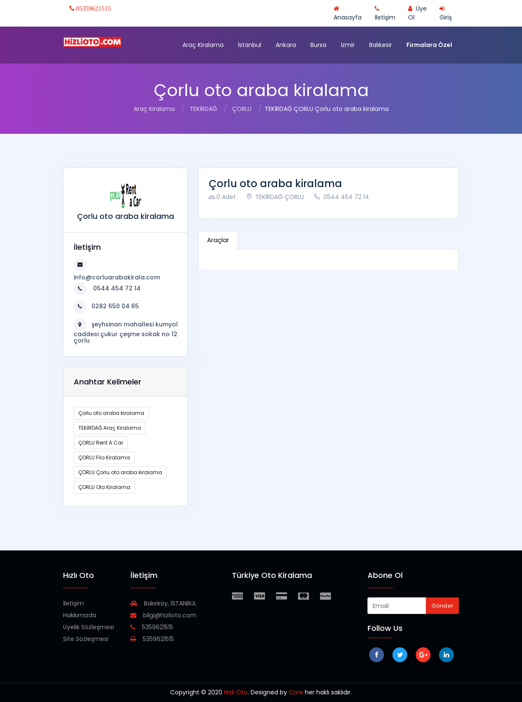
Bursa (318, 45)
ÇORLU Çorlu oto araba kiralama (120, 472)
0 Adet (222, 197)
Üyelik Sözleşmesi (88, 627)
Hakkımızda (79, 615)
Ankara (286, 45)
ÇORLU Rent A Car (100, 442)
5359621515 (151, 627)
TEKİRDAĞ (203, 109)
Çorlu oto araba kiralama (111, 413)
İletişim (73, 603)
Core (296, 692)
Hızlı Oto (236, 692)
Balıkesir (380, 45)
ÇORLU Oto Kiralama (104, 487)
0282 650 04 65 (115, 306)
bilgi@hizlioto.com (163, 615)
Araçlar (218, 239)
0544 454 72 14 (116, 288)
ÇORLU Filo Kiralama (104, 457)
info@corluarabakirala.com (117, 277)
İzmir (348, 45)
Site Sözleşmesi (85, 639)
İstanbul (249, 45)
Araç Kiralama (203, 45)
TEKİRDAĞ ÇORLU (275, 197)
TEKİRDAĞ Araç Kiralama (109, 427)
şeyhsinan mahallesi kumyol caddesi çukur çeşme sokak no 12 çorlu (126, 332)
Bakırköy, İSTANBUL (163, 603)
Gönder (442, 606)
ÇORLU (241, 109)
